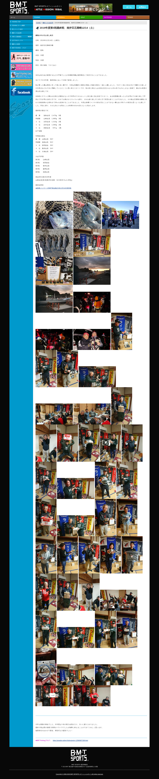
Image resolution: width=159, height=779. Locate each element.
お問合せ (142, 7)
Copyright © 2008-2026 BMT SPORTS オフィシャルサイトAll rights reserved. (79, 774)
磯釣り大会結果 (16, 33)
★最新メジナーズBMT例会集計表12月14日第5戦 (53, 188)
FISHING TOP (16, 21)
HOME (38, 22)
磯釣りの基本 (16, 44)
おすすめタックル (17, 40)
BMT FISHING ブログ (19, 48)
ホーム (129, 7)
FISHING (37, 17)
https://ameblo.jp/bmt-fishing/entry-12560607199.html (70, 740)
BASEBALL (61, 17)
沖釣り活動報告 (16, 36)
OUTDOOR (108, 17)
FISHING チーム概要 (18, 25)
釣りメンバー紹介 (17, 29)
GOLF (83, 17)
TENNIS (130, 17)
